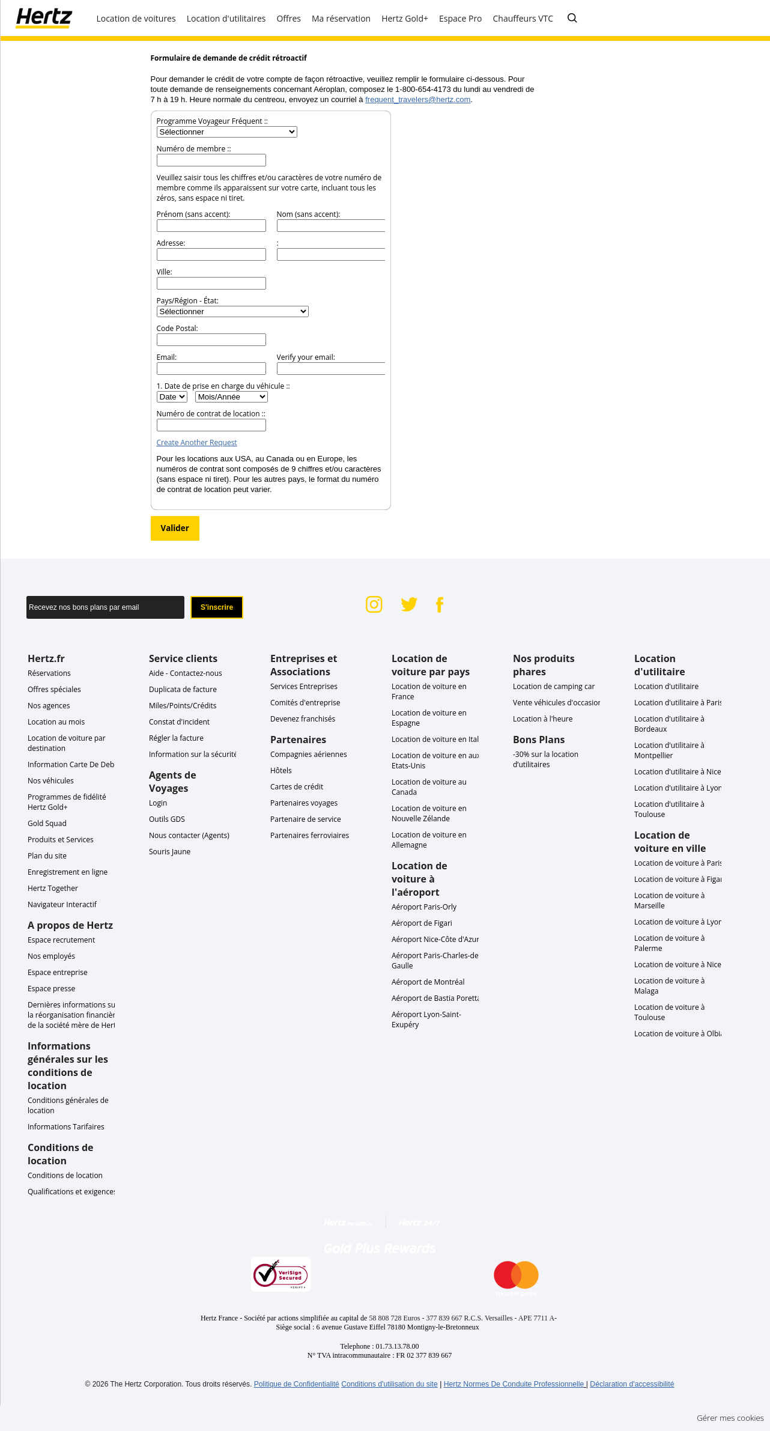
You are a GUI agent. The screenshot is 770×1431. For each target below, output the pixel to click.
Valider (175, 528)
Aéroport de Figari (422, 923)
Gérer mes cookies (730, 1417)
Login (158, 803)
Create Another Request (197, 442)
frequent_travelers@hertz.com (417, 99)
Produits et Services (61, 839)
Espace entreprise (58, 972)
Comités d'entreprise (305, 702)
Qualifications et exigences (72, 1191)
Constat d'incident (179, 722)
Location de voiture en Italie (438, 739)
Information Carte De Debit (73, 764)
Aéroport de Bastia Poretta (436, 998)
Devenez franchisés (302, 719)
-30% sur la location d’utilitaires (545, 759)
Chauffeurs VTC (523, 18)
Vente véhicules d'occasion (557, 702)
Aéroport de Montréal (428, 982)
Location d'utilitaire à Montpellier (669, 750)
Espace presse (51, 988)
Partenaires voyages (304, 803)
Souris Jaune (169, 851)
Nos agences (49, 705)
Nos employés (51, 956)
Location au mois (56, 722)
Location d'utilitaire (666, 686)
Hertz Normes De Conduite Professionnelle (514, 1384)
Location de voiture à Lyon (678, 922)
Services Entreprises (304, 686)
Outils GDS (167, 819)
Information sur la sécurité (193, 754)
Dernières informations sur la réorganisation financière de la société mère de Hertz (74, 1015)
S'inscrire (217, 607)
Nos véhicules (51, 781)
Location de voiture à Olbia (679, 1033)
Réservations (49, 673)
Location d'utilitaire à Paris (678, 702)
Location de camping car (554, 686)
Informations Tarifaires (66, 1127)
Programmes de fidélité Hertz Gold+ (67, 802)
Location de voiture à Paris (678, 863)
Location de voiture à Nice (677, 964)
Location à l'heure (542, 719)
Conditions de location (65, 1175)
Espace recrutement (61, 940)
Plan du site (47, 856)
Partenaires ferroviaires (309, 835)
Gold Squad (47, 823)
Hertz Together (53, 888)
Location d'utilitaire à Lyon (678, 788)
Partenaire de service (305, 819)
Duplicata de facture (183, 689)
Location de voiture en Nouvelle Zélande (429, 813)
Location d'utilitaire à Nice (677, 772)
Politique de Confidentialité (296, 1384)
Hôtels (281, 770)
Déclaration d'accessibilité (632, 1384)
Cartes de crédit (296, 787)
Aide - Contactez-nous (185, 673)
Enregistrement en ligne (68, 872)
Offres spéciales (54, 689)
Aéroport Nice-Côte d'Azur (435, 939)
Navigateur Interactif (62, 904)
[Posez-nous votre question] (572, 18)
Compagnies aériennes (308, 754)
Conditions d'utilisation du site (389, 1384)
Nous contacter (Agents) (189, 835)
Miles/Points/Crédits (183, 705)
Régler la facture (176, 738)
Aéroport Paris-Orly (424, 907)
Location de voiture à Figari (679, 879)
